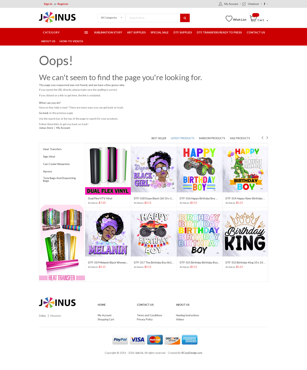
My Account (231, 3)
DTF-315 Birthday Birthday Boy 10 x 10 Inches (208, 262)
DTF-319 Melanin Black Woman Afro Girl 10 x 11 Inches (121, 262)
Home (102, 304)
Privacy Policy (145, 319)
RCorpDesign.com (191, 352)
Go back (44, 113)
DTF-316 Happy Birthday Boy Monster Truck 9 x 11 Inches (215, 198)
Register (63, 3)
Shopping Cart (106, 319)
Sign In (48, 3)
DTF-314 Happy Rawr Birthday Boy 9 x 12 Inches (255, 198)
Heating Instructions (187, 315)
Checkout (253, 3)
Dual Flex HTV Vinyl (100, 198)
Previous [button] (262, 137)
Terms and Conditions (149, 315)
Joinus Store (46, 127)
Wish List (240, 19)
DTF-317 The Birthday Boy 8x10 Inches (158, 262)
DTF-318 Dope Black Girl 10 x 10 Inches (158, 198)
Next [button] (267, 137)
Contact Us (145, 304)
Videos (180, 319)
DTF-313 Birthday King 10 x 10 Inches (249, 262)
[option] (108, 207)
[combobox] (157, 17)
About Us (183, 304)
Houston (55, 315)
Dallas (42, 315)
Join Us (139, 352)
